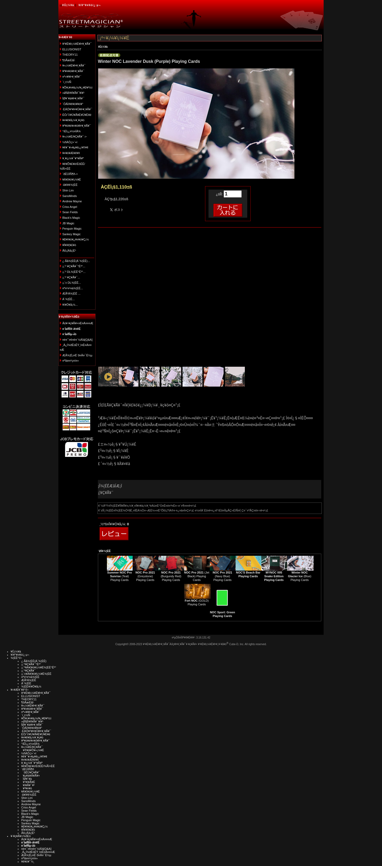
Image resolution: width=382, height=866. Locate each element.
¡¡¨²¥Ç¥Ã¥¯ (28, 670)
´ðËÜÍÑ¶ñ (27, 769)
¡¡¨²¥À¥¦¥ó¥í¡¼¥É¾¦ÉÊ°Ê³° (38, 667)
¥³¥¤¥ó (26, 788)
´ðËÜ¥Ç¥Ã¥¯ (30, 772)
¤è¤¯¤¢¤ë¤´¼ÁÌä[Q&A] (77, 339)
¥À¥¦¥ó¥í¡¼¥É (71, 179)
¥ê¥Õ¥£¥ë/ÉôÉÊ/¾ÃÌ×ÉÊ (38, 766)
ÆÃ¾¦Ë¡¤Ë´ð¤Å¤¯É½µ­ (77, 355)
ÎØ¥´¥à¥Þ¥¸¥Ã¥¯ (73, 98)
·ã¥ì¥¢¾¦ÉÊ (69, 184)
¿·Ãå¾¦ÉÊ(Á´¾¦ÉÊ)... (76, 261)
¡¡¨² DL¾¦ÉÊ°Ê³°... (73, 271)
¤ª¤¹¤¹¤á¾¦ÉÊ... (72, 288)
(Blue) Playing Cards (299, 576)
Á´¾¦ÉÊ (26, 683)
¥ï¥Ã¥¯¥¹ (28, 785)
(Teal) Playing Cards (119, 576)
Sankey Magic (71, 234)
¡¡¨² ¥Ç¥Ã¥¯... (71, 277)
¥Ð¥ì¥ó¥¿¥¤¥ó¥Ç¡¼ (75, 239)
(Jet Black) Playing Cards (196, 576)
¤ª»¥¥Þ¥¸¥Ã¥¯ (71, 76)
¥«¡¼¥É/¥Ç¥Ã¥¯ (32, 747)
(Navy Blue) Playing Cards (222, 576)
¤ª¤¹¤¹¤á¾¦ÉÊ (30, 677)
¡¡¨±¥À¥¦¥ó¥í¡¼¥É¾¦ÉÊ (36, 673)
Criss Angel (69, 206)
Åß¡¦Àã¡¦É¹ (69, 250)
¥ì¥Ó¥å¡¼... (70, 304)
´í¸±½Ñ (66, 82)
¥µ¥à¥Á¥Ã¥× (30, 775)
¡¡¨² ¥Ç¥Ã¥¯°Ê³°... (73, 266)
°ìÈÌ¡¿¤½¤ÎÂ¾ (71, 131)
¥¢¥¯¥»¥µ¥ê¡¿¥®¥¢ (75, 147)
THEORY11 (70, 54)
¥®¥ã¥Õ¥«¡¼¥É (32, 750)
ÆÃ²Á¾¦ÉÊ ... (71, 293)
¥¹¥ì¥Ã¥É (28, 782)
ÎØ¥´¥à (26, 778)
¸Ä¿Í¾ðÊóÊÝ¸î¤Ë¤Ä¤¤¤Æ (38, 852)
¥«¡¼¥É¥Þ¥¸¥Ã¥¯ (73, 65)
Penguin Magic (72, 228)
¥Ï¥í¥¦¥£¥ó (69, 245)
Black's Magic (71, 217)
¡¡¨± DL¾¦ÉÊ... (71, 282)
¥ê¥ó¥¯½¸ (27, 861)
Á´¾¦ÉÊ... (68, 299)
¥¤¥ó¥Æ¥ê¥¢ (71, 153)
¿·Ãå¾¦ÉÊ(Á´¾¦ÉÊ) (33, 661)
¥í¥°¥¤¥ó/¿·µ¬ (90, 5)
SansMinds (69, 196)
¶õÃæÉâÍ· (68, 60)
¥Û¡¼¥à (68, 5)
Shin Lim (68, 190)
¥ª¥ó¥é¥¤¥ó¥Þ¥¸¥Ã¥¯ (76, 125)
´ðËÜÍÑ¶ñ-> (70, 174)
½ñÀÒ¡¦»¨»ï (69, 142)
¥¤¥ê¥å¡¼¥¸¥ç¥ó (73, 120)
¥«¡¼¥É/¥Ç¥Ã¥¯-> (74, 136)
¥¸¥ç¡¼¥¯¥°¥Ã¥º (73, 158)
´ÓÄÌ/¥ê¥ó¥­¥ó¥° (72, 104)
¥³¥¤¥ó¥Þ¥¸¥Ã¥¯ (73, 71)
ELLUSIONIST (71, 49)
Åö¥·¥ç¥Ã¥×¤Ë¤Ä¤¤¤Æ (77, 323)
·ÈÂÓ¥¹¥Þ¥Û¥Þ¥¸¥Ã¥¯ (77, 109)
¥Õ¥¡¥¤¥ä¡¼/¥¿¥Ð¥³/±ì (77, 87)
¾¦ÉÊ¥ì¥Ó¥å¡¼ (31, 686)
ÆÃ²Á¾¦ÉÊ (28, 680)
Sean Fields (70, 212)
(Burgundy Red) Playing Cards (171, 576)
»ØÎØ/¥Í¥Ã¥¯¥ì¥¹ (73, 92)
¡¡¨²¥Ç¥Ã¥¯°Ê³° (31, 664)
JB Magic (68, 223)
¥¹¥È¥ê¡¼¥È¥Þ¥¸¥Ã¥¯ (77, 43)
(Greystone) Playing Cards (145, 576)
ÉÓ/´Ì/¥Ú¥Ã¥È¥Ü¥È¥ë (76, 114)
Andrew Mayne (72, 201)
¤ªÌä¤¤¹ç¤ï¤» (70, 360)
